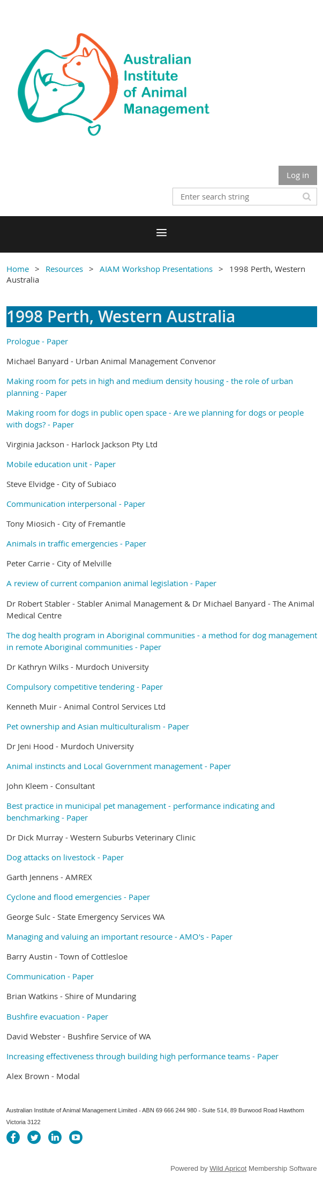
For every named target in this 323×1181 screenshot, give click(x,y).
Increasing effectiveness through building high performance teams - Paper (142, 1056)
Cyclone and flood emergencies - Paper (78, 896)
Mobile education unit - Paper (61, 464)
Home (17, 268)
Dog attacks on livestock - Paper (65, 857)
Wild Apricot (227, 1168)
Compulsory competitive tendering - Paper (84, 686)
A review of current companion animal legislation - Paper (111, 583)
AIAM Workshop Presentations (156, 268)
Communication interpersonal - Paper (75, 503)
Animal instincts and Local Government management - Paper (118, 766)
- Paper (54, 341)
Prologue (23, 341)
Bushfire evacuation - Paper (57, 1016)
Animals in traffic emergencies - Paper (76, 543)
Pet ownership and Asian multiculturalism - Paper (98, 726)
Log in (298, 174)
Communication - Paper (50, 976)
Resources (64, 268)
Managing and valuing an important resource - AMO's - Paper (119, 936)
